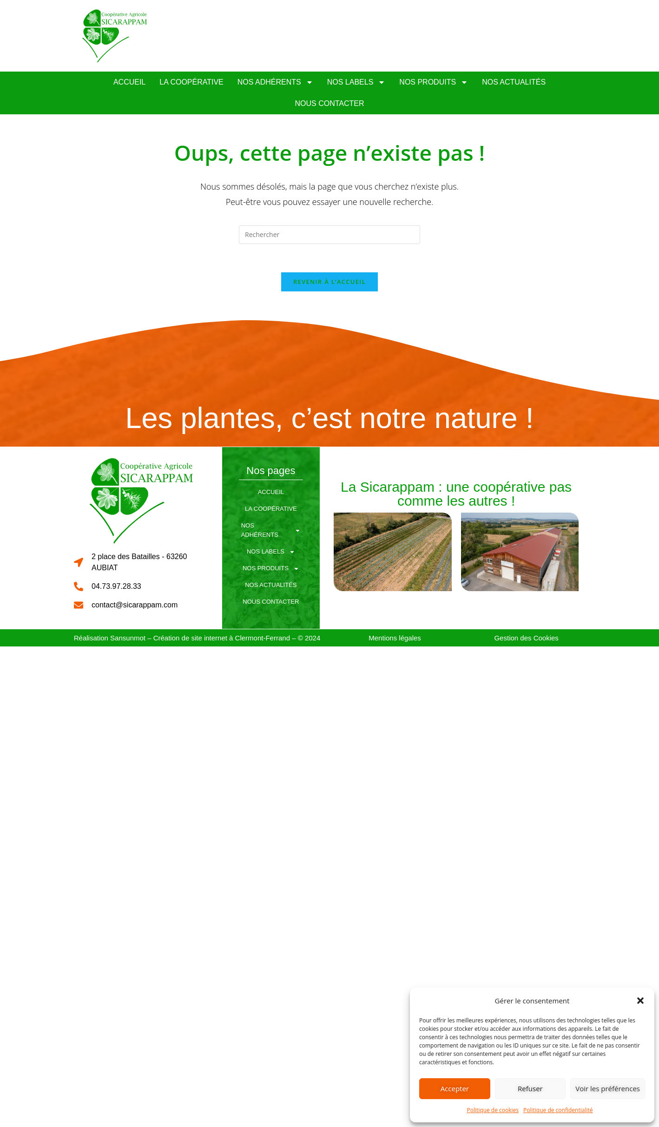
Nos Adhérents (275, 82)
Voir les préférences (607, 1088)
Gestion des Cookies (526, 638)
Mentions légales (395, 638)
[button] (640, 1000)
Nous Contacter (329, 103)
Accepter (455, 1088)
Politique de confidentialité (558, 1110)
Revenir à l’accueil (329, 281)
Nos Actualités (514, 82)
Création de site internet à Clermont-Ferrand (221, 638)
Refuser (530, 1088)
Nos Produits (433, 82)
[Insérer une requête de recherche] (329, 234)
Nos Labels (356, 82)
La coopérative (191, 82)
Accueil (129, 82)
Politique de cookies (493, 1110)
